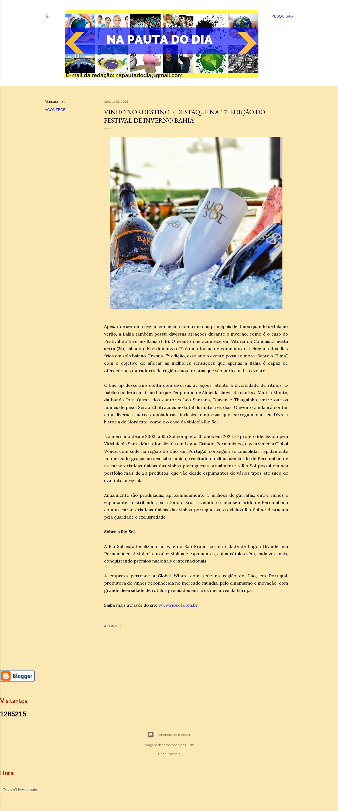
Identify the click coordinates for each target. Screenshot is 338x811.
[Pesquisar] (282, 16)
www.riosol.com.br (178, 605)
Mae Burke (186, 745)
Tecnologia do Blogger (169, 734)
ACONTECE (55, 110)
